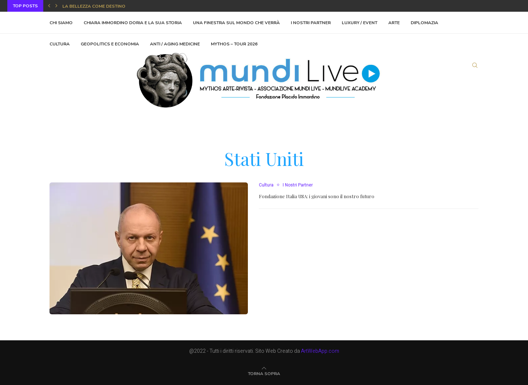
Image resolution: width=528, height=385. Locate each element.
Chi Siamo (61, 23)
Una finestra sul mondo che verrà (236, 23)
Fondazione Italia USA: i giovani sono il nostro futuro (316, 196)
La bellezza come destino (93, 6)
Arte (394, 23)
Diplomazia (424, 23)
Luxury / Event (359, 23)
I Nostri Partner (311, 23)
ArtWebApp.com (320, 351)
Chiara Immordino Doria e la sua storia (133, 23)
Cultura (266, 185)
